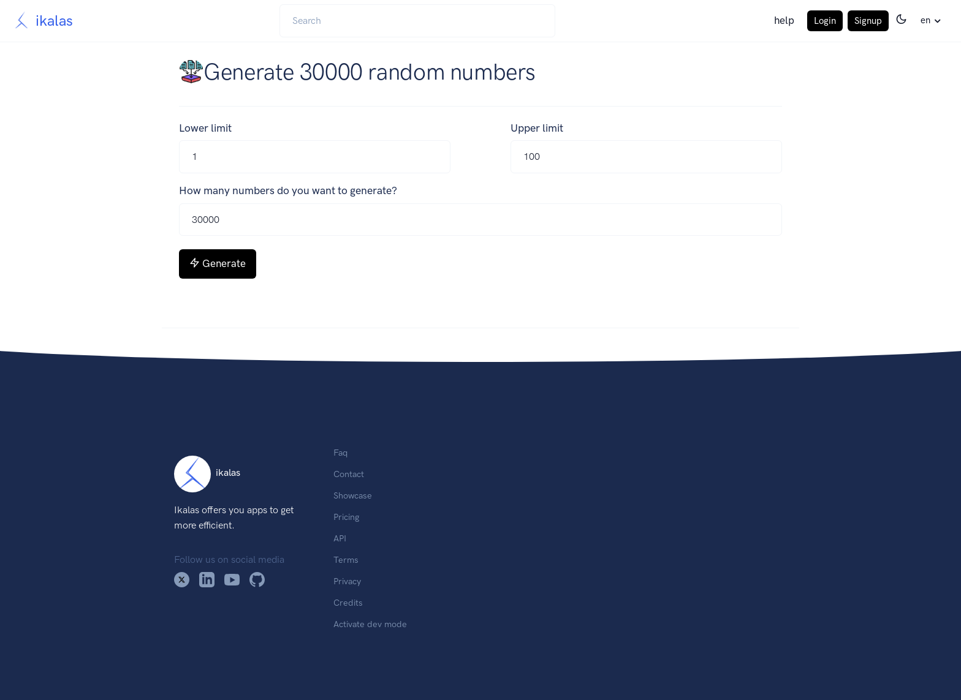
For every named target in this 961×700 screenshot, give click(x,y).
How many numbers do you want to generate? (288, 190)
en (925, 20)
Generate (217, 263)
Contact (348, 474)
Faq (340, 452)
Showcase (352, 495)
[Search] (417, 20)
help (784, 20)
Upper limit (537, 128)
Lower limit (205, 128)
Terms (346, 559)
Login (825, 20)
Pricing (346, 516)
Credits (348, 602)
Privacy (347, 581)
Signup (868, 20)
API (339, 538)
